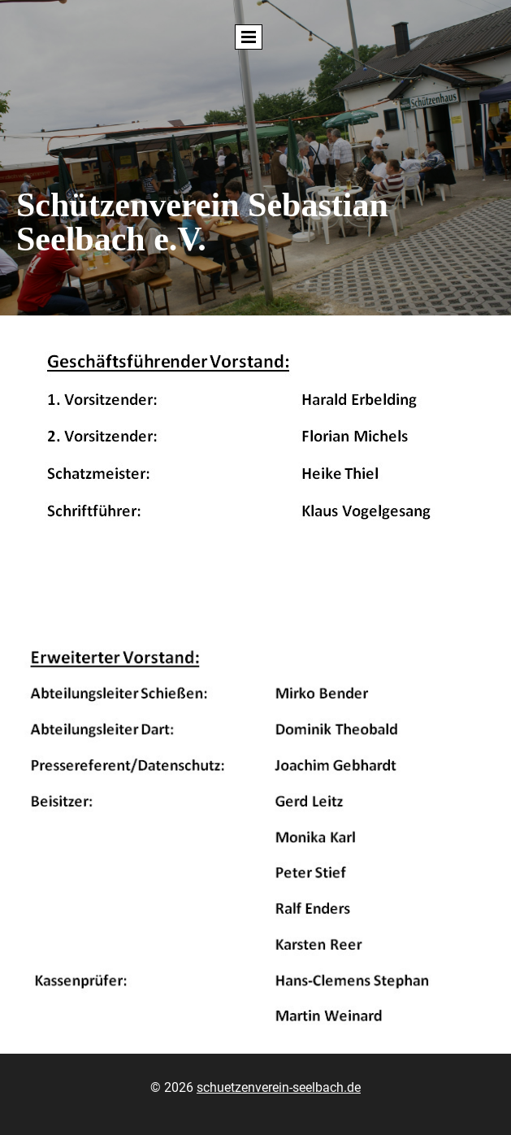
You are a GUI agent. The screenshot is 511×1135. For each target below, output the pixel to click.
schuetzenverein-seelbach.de (279, 1087)
